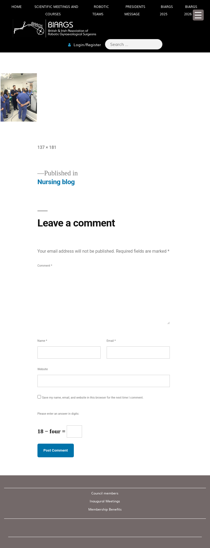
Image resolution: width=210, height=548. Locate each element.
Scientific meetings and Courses (56, 10)
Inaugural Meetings (105, 501)
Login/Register (84, 44)
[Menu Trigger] (198, 15)
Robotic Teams (100, 10)
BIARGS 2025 (166, 10)
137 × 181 (46, 147)
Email (111, 341)
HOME (16, 6)
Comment (44, 265)
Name (42, 341)
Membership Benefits (105, 509)
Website (42, 369)
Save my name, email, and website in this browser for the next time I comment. (93, 397)
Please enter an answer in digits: (58, 414)
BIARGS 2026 (190, 10)
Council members (104, 493)
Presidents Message (134, 10)
